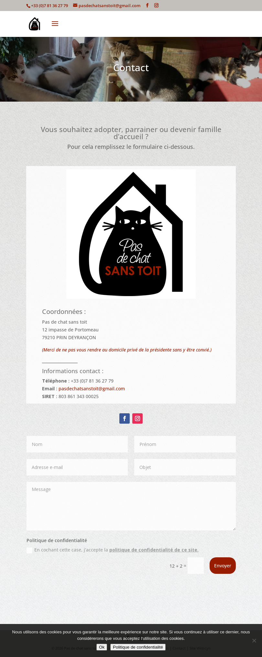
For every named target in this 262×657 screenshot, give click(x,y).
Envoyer (222, 565)
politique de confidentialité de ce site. (154, 550)
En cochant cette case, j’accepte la (113, 550)
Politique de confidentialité (138, 647)
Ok (101, 647)
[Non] (254, 640)
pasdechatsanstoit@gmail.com (92, 388)
